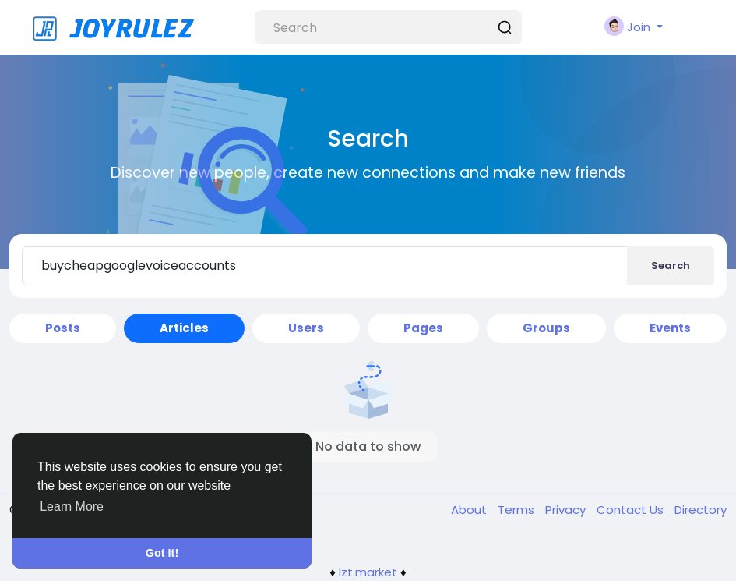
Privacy (567, 509)
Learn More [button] (72, 506)
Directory (700, 509)
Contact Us (632, 509)
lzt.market (368, 572)
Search (670, 265)
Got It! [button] (162, 553)
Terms (517, 509)
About (470, 509)
